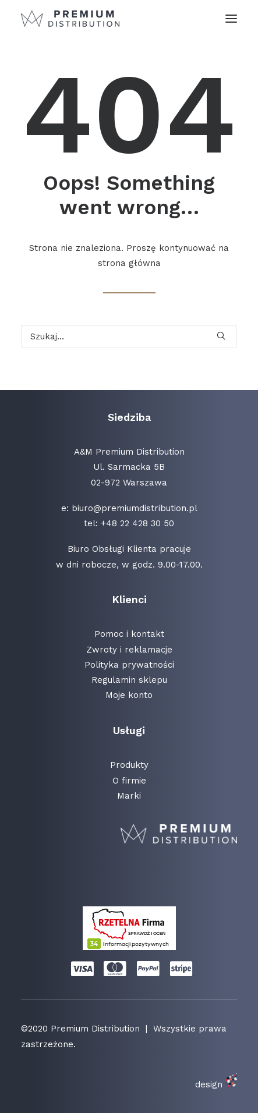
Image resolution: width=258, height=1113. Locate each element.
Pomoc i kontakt (129, 634)
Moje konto (129, 695)
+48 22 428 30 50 (137, 523)
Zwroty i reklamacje (129, 649)
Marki (129, 796)
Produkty (129, 765)
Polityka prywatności (129, 665)
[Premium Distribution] (70, 18)
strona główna (129, 263)
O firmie (129, 780)
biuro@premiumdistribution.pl (134, 508)
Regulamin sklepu (129, 680)
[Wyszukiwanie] (129, 336)
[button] (231, 18)
